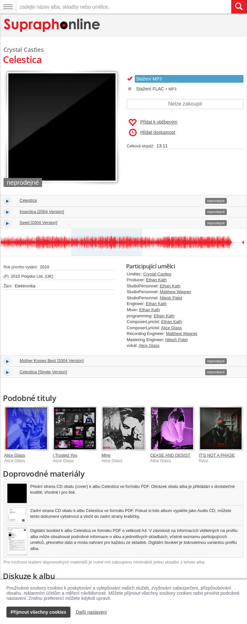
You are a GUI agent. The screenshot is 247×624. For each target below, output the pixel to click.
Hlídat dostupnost (152, 132)
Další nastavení (91, 612)
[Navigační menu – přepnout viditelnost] (8, 7)
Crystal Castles (157, 274)
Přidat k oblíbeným (153, 122)
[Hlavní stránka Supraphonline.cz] (52, 25)
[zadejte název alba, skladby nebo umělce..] (123, 7)
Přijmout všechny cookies (38, 612)
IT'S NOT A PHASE (217, 455)
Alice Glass (171, 327)
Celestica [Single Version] (43, 371)
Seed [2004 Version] (38, 222)
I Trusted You (65, 455)
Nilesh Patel (171, 297)
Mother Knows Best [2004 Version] (52, 360)
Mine (105, 455)
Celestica (28, 200)
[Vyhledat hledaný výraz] (239, 7)
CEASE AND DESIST (170, 455)
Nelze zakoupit (185, 104)
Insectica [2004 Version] (42, 211)
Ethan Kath (156, 279)
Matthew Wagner (175, 291)
